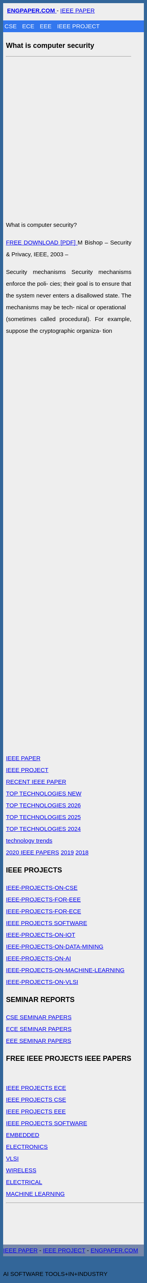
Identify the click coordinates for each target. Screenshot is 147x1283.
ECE (29, 26)
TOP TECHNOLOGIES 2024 (43, 828)
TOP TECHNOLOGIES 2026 (43, 805)
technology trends (29, 840)
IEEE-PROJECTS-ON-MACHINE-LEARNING (65, 970)
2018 (82, 852)
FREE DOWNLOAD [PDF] (42, 242)
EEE (46, 26)
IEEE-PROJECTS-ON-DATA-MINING (54, 946)
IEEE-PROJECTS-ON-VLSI (42, 981)
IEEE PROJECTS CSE (36, 1099)
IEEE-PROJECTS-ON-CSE (42, 887)
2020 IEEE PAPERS (32, 852)
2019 (67, 852)
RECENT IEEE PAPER (36, 781)
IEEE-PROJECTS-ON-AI (38, 958)
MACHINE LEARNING (35, 1193)
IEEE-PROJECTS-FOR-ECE (43, 911)
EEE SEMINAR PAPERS (38, 1040)
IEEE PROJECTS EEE (36, 1111)
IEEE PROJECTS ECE (36, 1087)
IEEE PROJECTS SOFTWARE (46, 923)
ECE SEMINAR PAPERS (38, 1029)
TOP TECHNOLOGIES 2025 (43, 817)
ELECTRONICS (27, 1146)
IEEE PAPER (77, 10)
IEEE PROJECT (78, 26)
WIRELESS (21, 1170)
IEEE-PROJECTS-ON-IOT (40, 934)
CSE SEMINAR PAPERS (38, 1017)
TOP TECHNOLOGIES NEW (44, 793)
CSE (11, 26)
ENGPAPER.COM (114, 1250)
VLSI (12, 1158)
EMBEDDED (22, 1135)
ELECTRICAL (24, 1182)
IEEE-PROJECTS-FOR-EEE (43, 899)
